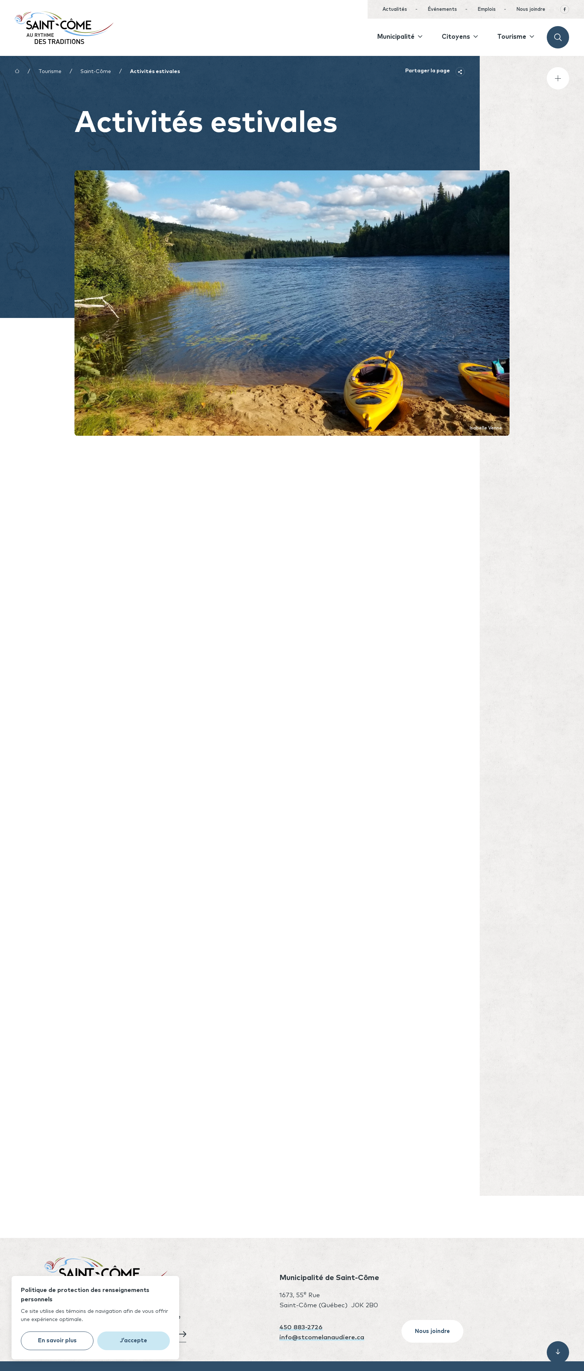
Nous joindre (530, 9)
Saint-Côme (95, 71)
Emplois (486, 9)
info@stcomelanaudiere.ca (321, 1337)
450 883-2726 (301, 1327)
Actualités (395, 9)
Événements (442, 9)
